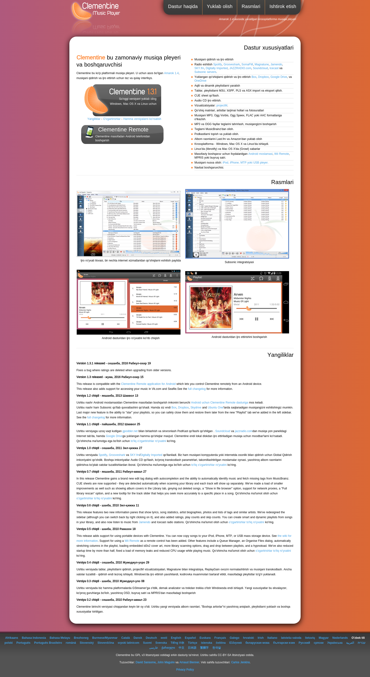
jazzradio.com (243, 431)
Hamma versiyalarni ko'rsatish (142, 119)
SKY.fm (199, 68)
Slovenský (87, 642)
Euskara (205, 637)
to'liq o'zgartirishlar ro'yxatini (148, 441)
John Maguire (166, 662)
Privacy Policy (185, 670)
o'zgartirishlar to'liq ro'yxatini (94, 498)
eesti (164, 637)
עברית (362, 642)
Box (254, 77)
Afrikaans (11, 637)
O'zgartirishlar (112, 119)
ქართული (168, 647)
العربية (350, 642)
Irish (261, 637)
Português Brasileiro (48, 642)
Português (23, 642)
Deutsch (151, 637)
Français (220, 637)
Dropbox (263, 77)
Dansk (138, 637)
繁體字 (204, 647)
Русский (304, 642)
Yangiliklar (93, 119)
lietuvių (310, 637)
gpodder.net (130, 431)
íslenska (206, 642)
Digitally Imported (217, 68)
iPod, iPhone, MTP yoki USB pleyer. (245, 163)
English (176, 637)
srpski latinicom (128, 642)
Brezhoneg (81, 637)
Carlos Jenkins (240, 662)
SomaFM (247, 65)
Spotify (217, 65)
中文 (181, 647)
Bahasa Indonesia (34, 637)
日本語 (192, 647)
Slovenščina (105, 642)
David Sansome (146, 662)
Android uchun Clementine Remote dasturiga (219, 403)
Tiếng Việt (177, 642)
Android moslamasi (260, 154)
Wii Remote (281, 154)
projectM (221, 106)
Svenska (161, 642)
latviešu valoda (291, 637)
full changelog (197, 389)
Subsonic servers (205, 72)
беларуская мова (257, 642)
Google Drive (278, 77)
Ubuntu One (215, 408)
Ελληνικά (235, 642)
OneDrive (200, 81)
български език (284, 642)
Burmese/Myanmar (105, 637)
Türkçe (192, 642)
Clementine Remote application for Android (148, 384)
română (71, 642)
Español (190, 637)
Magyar (324, 637)
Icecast (273, 68)
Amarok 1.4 (171, 73)
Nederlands (340, 637)
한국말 (216, 647)
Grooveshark (231, 65)
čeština (221, 642)
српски (319, 642)
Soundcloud (260, 68)
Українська (334, 642)
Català (125, 637)
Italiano (272, 637)
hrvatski (248, 637)
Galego (235, 637)
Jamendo (276, 65)
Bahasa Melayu (60, 637)
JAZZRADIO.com (240, 68)
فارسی (153, 647)
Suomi (147, 642)
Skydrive (195, 408)
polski (8, 642)
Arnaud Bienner (189, 662)
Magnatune (262, 65)
